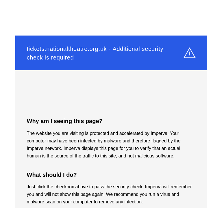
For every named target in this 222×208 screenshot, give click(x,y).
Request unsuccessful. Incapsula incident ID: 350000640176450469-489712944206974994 (111, 104)
